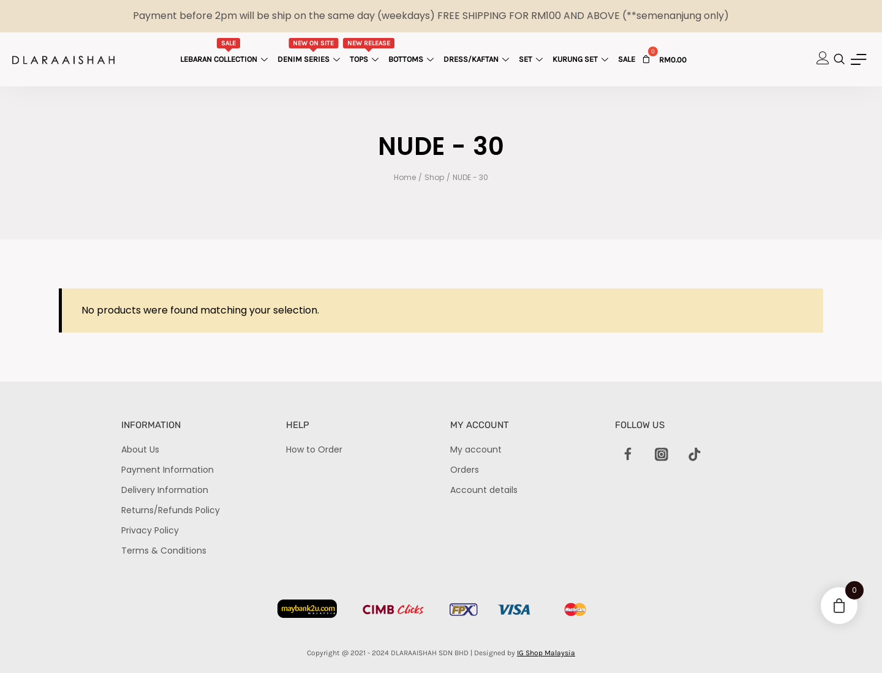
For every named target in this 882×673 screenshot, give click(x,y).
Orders (464, 470)
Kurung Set (581, 59)
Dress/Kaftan (477, 59)
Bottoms (412, 59)
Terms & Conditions (163, 550)
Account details (484, 490)
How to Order (314, 449)
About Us (140, 449)
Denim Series (310, 51)
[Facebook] (628, 455)
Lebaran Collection (225, 51)
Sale (626, 59)
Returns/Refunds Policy (170, 510)
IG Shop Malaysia (546, 653)
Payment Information (167, 470)
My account (476, 449)
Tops (369, 51)
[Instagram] (661, 455)
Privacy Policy (150, 530)
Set (532, 59)
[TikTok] (694, 455)
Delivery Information (164, 490)
